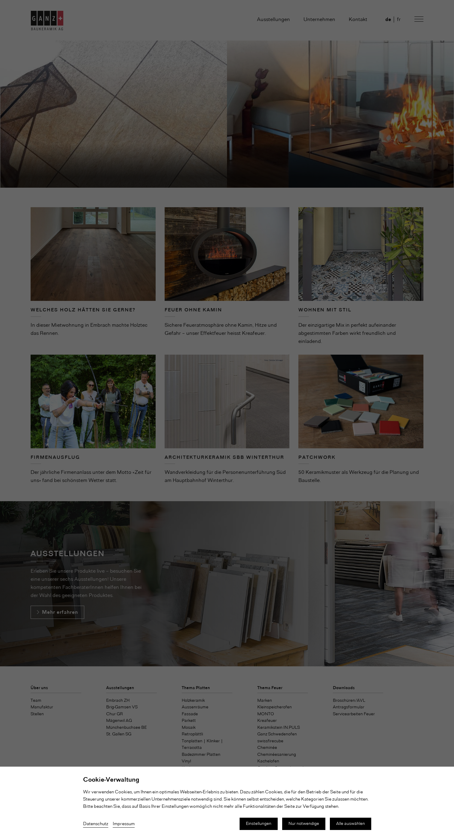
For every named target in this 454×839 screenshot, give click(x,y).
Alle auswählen (350, 824)
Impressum (124, 824)
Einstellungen (258, 824)
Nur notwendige (303, 824)
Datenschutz (95, 824)
